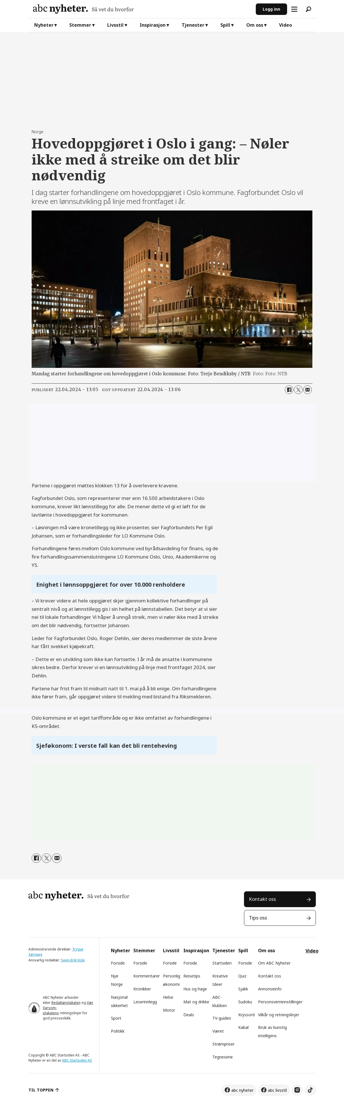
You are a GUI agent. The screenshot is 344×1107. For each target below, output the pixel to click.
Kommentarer (146, 976)
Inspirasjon (153, 25)
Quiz (242, 976)
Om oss (254, 25)
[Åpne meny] (294, 9)
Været (218, 1031)
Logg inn (271, 9)
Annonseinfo (270, 989)
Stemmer (80, 25)
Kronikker (142, 989)
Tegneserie (222, 1057)
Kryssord (246, 1014)
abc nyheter (242, 1090)
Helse (168, 997)
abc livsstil (277, 1090)
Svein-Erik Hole (73, 960)
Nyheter (43, 25)
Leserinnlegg (145, 1001)
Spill (225, 25)
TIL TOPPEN (41, 1090)
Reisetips (191, 976)
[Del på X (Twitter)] (298, 389)
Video (285, 25)
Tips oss (258, 917)
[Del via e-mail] (307, 389)
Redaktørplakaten (65, 1002)
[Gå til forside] (142, 9)
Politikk (117, 1031)
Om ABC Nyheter (274, 963)
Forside (118, 963)
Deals (188, 1014)
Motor (169, 1010)
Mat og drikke (196, 1001)
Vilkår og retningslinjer (278, 1014)
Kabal (243, 1027)
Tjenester (193, 25)
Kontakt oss (262, 899)
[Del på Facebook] (289, 389)
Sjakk (243, 989)
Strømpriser (223, 1044)
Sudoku (245, 1001)
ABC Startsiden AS (77, 1060)
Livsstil (115, 25)
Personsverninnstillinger (280, 1001)
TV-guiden (221, 1018)
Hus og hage (195, 989)
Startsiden (222, 963)
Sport (116, 1018)
